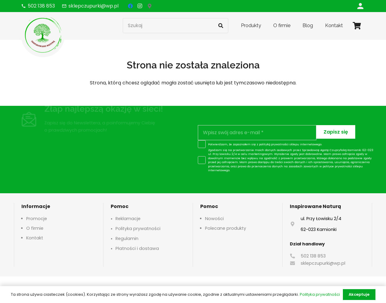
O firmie (34, 228)
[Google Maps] (149, 6)
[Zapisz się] (335, 132)
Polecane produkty (225, 228)
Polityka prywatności (137, 229)
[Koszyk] (357, 25)
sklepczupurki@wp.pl (323, 263)
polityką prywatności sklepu (279, 144)
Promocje (36, 219)
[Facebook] (130, 6)
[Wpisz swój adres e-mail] (257, 132)
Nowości (214, 219)
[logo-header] (43, 34)
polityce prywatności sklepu (343, 166)
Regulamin (126, 238)
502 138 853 (313, 256)
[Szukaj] (175, 25)
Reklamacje (128, 219)
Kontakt (34, 238)
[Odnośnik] (360, 5)
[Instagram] (140, 6)
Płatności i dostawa (137, 248)
